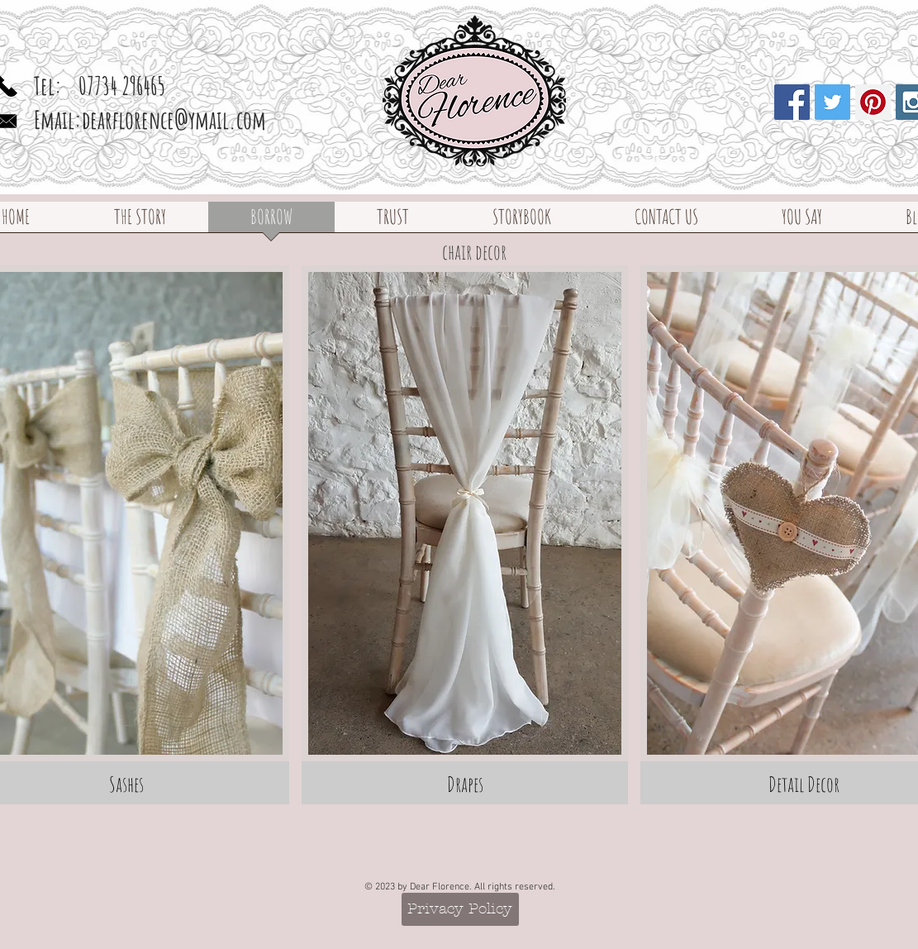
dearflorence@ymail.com (174, 119)
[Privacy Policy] (460, 909)
